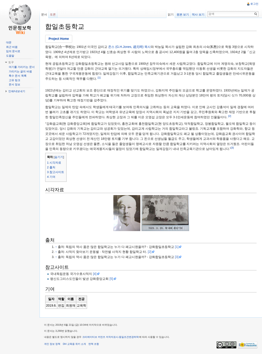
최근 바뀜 (12, 47)
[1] (99, 77)
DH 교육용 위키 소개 (74, 344)
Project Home (59, 38)
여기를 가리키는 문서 (22, 67)
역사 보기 (198, 14)
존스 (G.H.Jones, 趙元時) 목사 (129, 47)
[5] (111, 279)
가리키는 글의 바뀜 (20, 71)
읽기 (171, 14)
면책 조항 (93, 344)
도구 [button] (11, 62)
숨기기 (58, 157)
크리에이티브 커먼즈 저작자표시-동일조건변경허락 (110, 337)
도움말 (10, 55)
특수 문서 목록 (18, 75)
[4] (94, 274)
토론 (53, 14)
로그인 (254, 3)
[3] (232, 147)
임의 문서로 (13, 51)
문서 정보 (14, 84)
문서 (44, 14)
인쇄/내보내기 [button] (16, 91)
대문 (8, 42)
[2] (229, 115)
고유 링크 (14, 80)
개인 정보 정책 (52, 344)
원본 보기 (183, 14)
